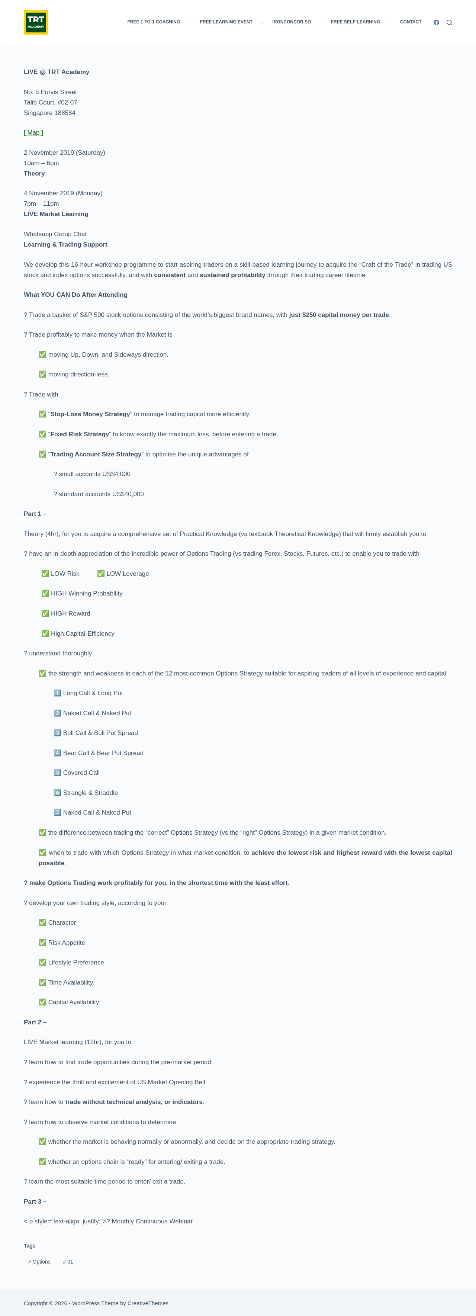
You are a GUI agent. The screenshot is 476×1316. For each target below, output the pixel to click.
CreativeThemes (148, 1303)
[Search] (449, 22)
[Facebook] (436, 22)
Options (39, 1262)
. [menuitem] (189, 22)
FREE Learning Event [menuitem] (226, 22)
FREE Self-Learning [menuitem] (355, 22)
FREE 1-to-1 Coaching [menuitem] (154, 22)
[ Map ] (33, 132)
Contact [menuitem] (411, 22)
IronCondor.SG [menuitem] (291, 22)
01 (68, 1262)
